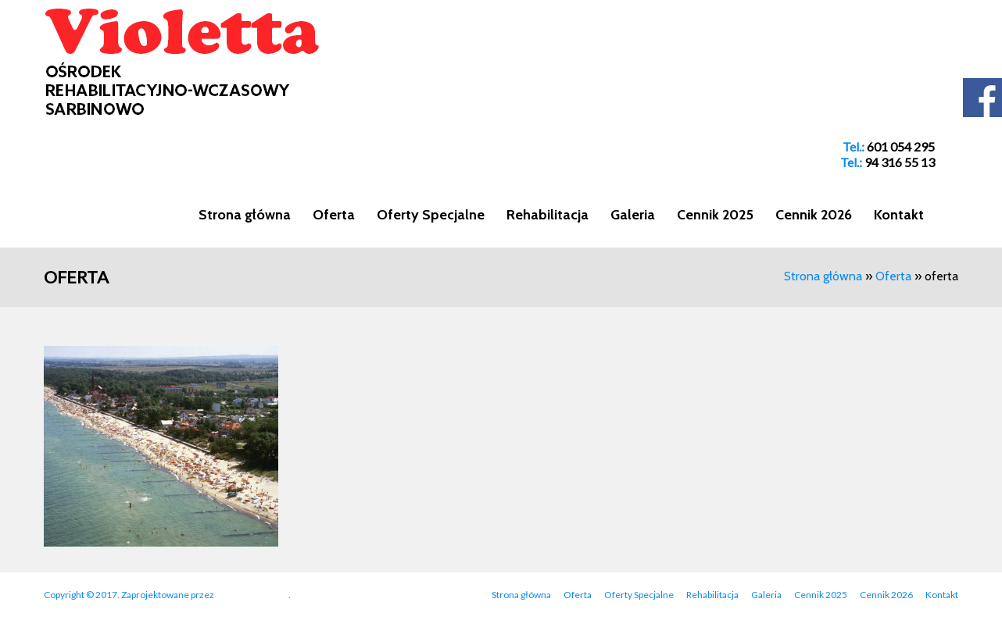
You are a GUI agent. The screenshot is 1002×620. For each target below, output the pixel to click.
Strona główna (245, 214)
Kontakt (899, 214)
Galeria (632, 214)
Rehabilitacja (547, 214)
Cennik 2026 (813, 214)
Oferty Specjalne (431, 214)
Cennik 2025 (715, 214)
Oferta (334, 214)
